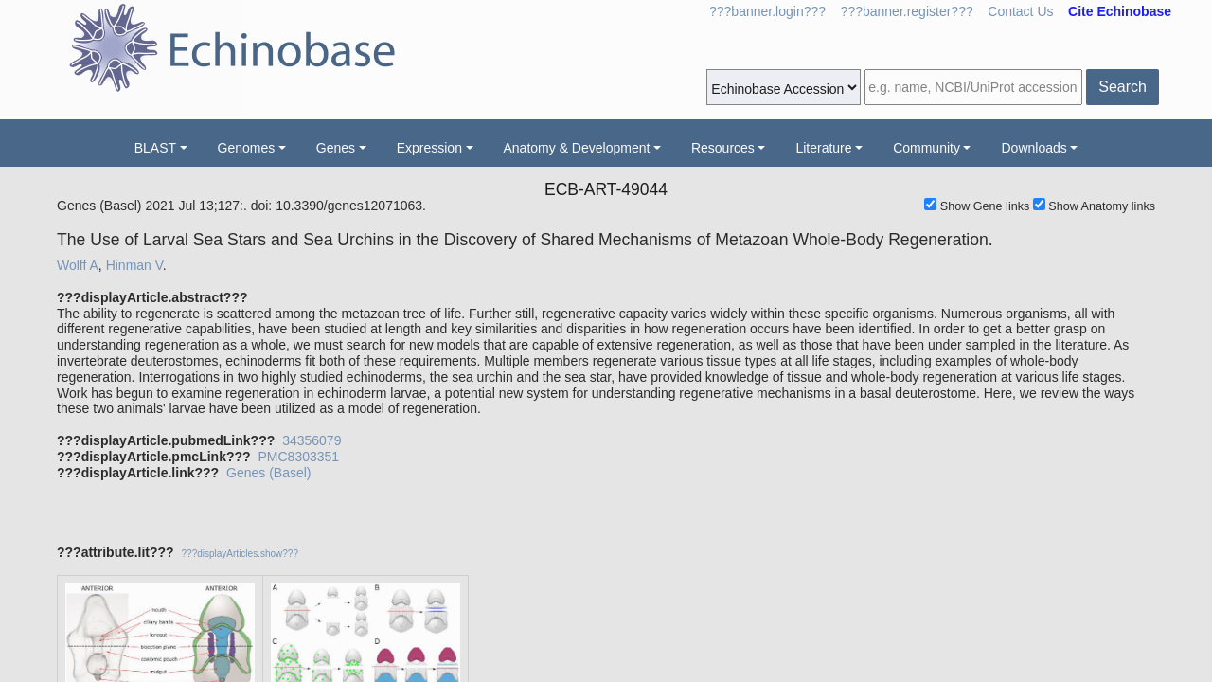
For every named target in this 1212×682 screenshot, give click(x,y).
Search (1122, 87)
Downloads (1033, 147)
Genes (335, 147)
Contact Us (1020, 11)
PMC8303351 (298, 456)
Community (926, 147)
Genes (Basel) (268, 472)
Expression (429, 147)
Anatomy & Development (577, 147)
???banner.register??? (907, 11)
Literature (823, 147)
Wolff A (77, 265)
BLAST (155, 147)
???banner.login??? (767, 11)
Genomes (247, 147)
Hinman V (134, 265)
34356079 (311, 440)
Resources (723, 147)
